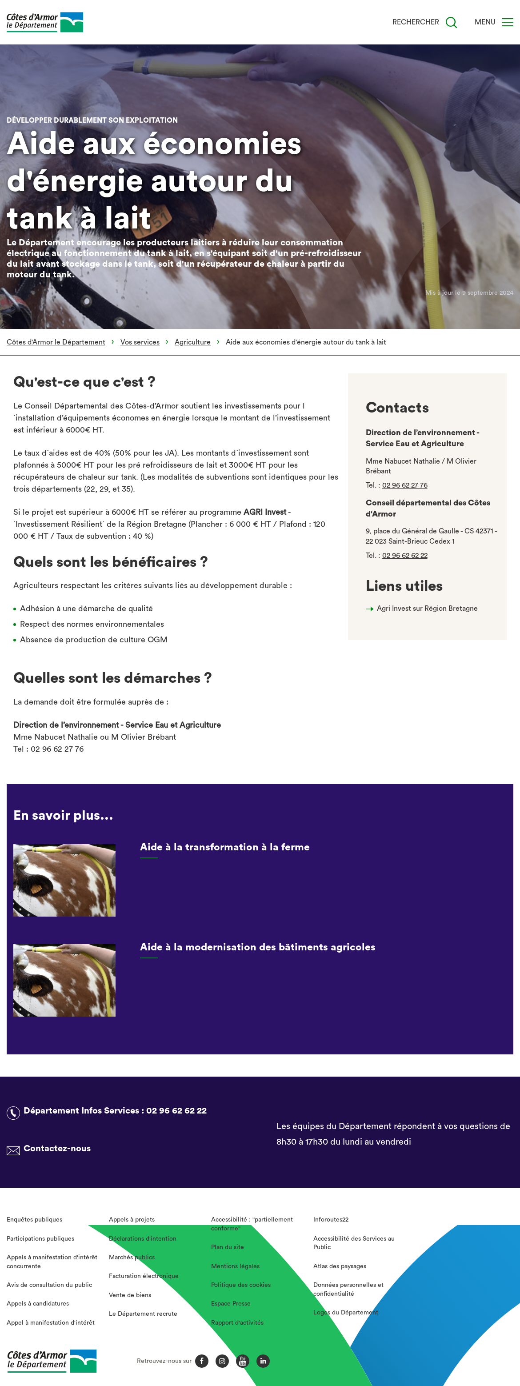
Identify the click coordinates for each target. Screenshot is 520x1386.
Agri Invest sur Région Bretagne (427, 608)
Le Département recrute (143, 1314)
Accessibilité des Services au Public (354, 1243)
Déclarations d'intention (142, 1239)
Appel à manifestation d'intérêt (51, 1323)
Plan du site (227, 1247)
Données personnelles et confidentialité (348, 1289)
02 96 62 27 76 (405, 485)
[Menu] (507, 22)
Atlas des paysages (339, 1266)
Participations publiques (40, 1239)
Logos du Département (345, 1313)
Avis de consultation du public (49, 1285)
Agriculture (193, 342)
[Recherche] (451, 22)
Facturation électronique (144, 1276)
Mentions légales (235, 1266)
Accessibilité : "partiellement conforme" (252, 1224)
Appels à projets (132, 1220)
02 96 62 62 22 (405, 555)
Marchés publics (132, 1257)
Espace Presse (231, 1304)
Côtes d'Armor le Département (56, 342)
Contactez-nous (57, 1148)
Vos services (140, 342)
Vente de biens (130, 1295)
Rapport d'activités (237, 1323)
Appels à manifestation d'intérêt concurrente (52, 1262)
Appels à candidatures (38, 1304)
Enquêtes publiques (34, 1220)
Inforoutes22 (330, 1220)
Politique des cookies (241, 1285)
